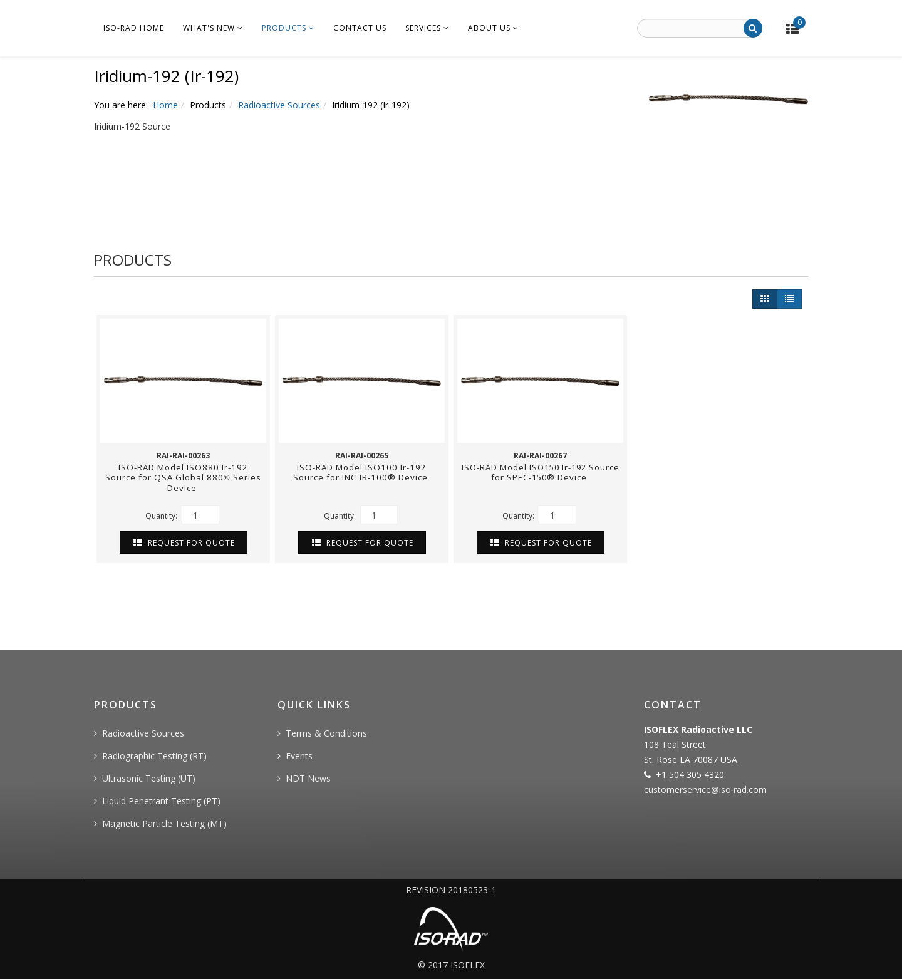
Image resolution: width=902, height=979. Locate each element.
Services (423, 28)
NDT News (308, 778)
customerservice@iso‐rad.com (705, 789)
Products (284, 28)
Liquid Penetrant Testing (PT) (161, 801)
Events (299, 756)
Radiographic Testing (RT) (154, 756)
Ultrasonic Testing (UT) (148, 778)
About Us (489, 28)
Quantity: (182, 514)
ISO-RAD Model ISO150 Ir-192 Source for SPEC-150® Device (540, 472)
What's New (209, 28)
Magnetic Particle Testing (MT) (164, 823)
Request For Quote (184, 542)
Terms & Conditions (326, 733)
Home (165, 105)
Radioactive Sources (279, 105)
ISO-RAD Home (133, 28)
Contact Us (359, 28)
